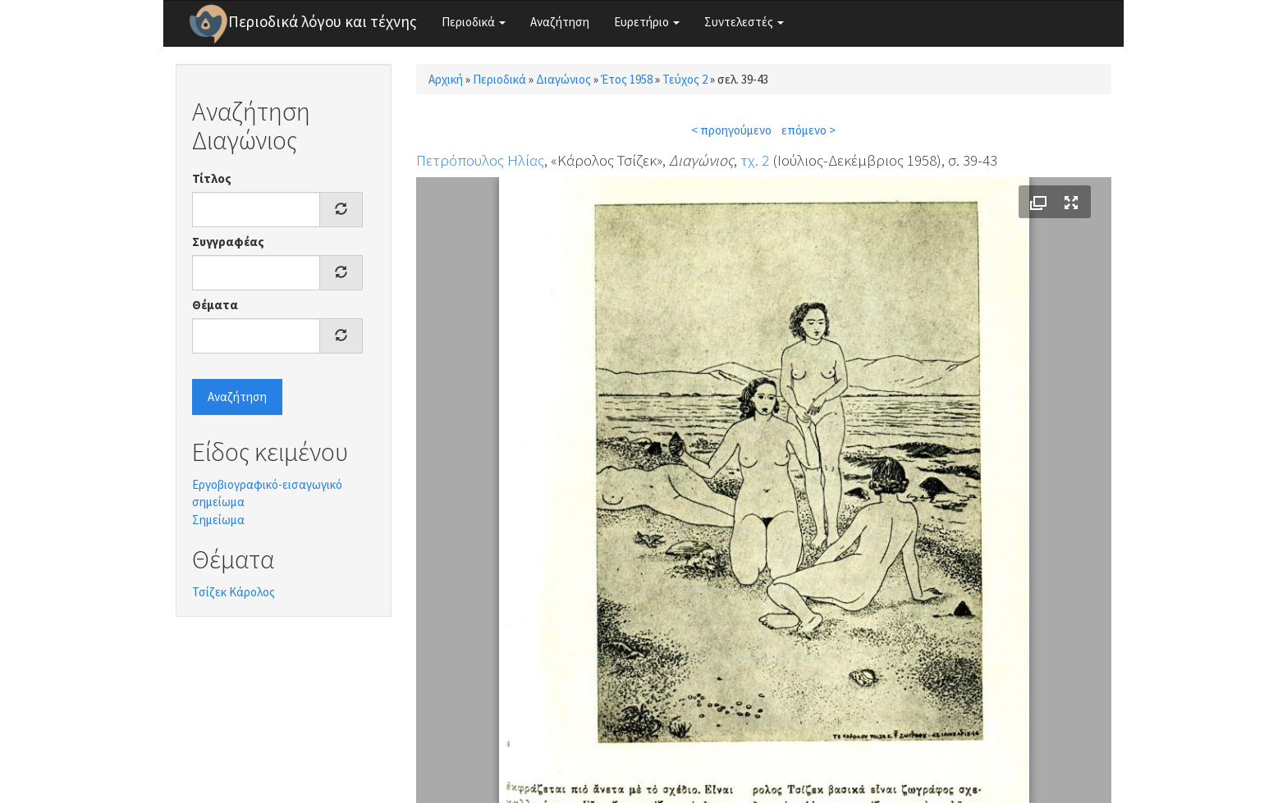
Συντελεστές (744, 22)
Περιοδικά (474, 22)
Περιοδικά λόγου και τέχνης (322, 21)
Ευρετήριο (647, 22)
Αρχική (445, 79)
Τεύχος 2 (685, 79)
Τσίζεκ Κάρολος (233, 592)
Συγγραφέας (228, 241)
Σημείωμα (218, 519)
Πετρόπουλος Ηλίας (480, 160)
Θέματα (215, 305)
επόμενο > (808, 130)
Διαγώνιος (563, 79)
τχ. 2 (754, 160)
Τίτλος (211, 178)
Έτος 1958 (627, 79)
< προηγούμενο (731, 130)
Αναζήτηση (559, 22)
